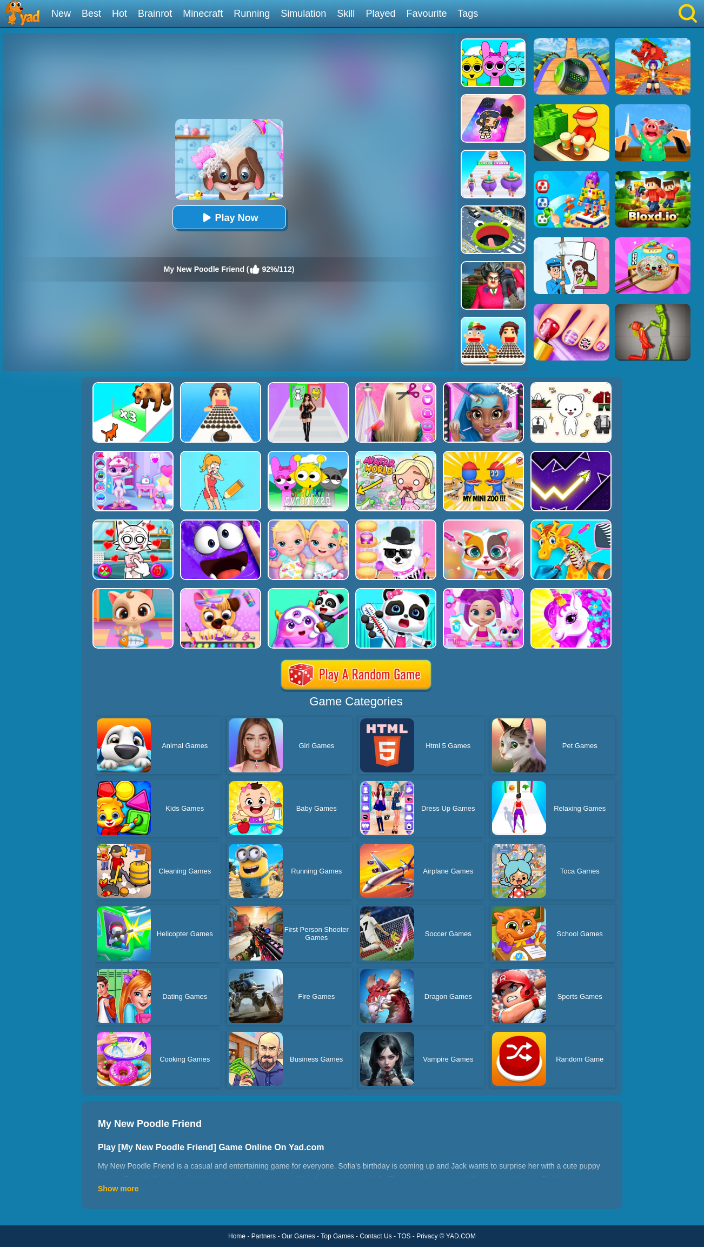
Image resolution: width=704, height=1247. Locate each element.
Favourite (426, 13)
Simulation (303, 13)
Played (380, 13)
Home (236, 1236)
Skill (346, 13)
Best (91, 13)
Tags (467, 13)
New (61, 13)
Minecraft (203, 13)
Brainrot (155, 13)
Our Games (298, 1236)
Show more (118, 1188)
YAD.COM (461, 1236)
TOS (403, 1236)
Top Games (337, 1236)
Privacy (426, 1236)
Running (252, 13)
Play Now (229, 217)
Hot (119, 13)
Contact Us (375, 1236)
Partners (263, 1236)
